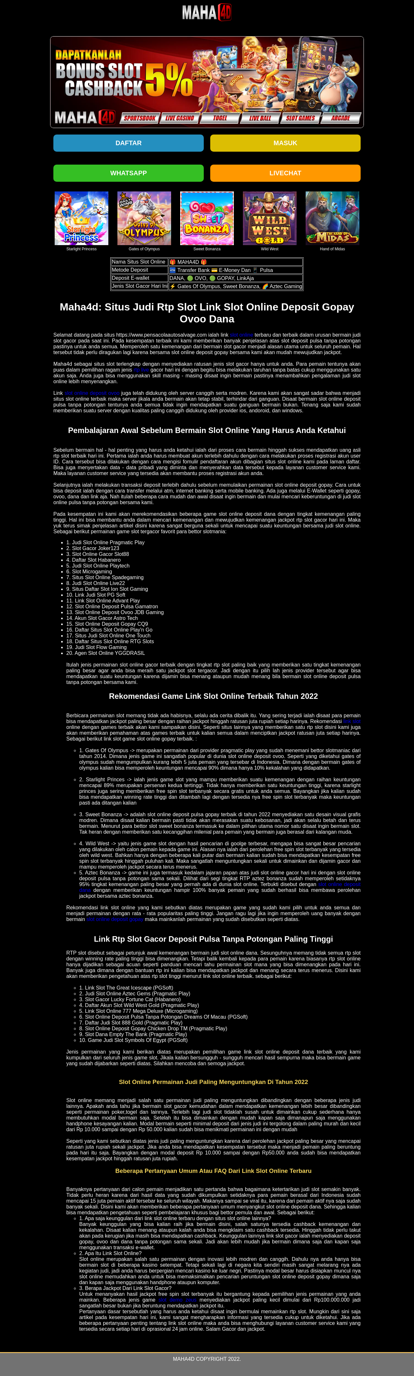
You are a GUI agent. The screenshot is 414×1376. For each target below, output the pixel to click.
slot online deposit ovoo (92, 393)
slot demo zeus (177, 1300)
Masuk (285, 142)
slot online (241, 335)
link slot (352, 721)
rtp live (141, 370)
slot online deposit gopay (114, 919)
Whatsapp (128, 173)
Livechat (285, 173)
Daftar (128, 142)
